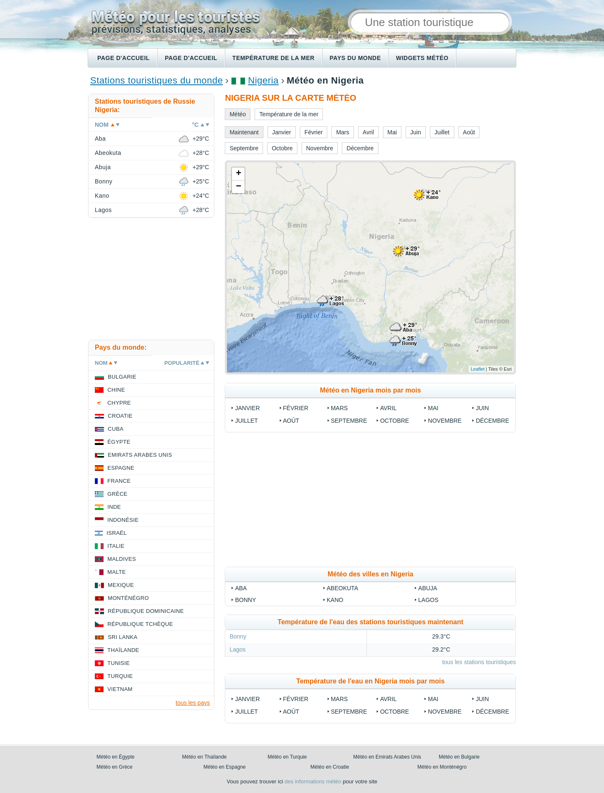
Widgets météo (422, 58)
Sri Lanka (123, 637)
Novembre (444, 420)
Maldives (121, 559)
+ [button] (238, 173)
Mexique (121, 585)
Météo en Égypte (115, 757)
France (118, 481)
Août (291, 420)
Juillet (246, 420)
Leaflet (477, 369)
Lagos (428, 600)
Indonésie (122, 520)
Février (296, 408)
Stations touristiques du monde (156, 80)
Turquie (120, 676)
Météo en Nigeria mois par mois (370, 390)
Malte (116, 572)
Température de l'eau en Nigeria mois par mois (370, 681)
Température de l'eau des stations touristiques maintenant (370, 622)
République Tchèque (140, 624)
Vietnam (120, 689)
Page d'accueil (123, 58)
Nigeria (263, 80)
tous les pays (193, 702)
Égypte (118, 442)
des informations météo (312, 781)
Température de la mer (273, 58)
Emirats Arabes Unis (140, 455)
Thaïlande (123, 650)
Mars (339, 408)
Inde (114, 507)
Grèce (117, 494)
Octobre (394, 420)
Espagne (120, 468)
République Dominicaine (146, 611)
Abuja (427, 588)
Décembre (492, 420)
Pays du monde (355, 58)
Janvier (247, 408)
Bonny (245, 600)
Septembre (349, 420)
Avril (388, 408)
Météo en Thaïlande (204, 757)
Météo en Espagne (224, 767)
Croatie (120, 416)
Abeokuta (342, 588)
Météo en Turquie (287, 757)
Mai (433, 408)
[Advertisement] (370, 499)
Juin (482, 408)
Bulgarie (122, 377)
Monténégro (128, 598)
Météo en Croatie (329, 767)
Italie (116, 546)
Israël (117, 533)
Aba (241, 588)
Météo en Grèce (114, 767)
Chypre (119, 403)
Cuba (115, 429)
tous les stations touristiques (479, 662)
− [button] (238, 187)
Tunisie (118, 663)
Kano (335, 600)
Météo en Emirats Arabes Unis (387, 757)
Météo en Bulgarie (459, 757)
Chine (116, 390)
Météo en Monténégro (441, 767)
